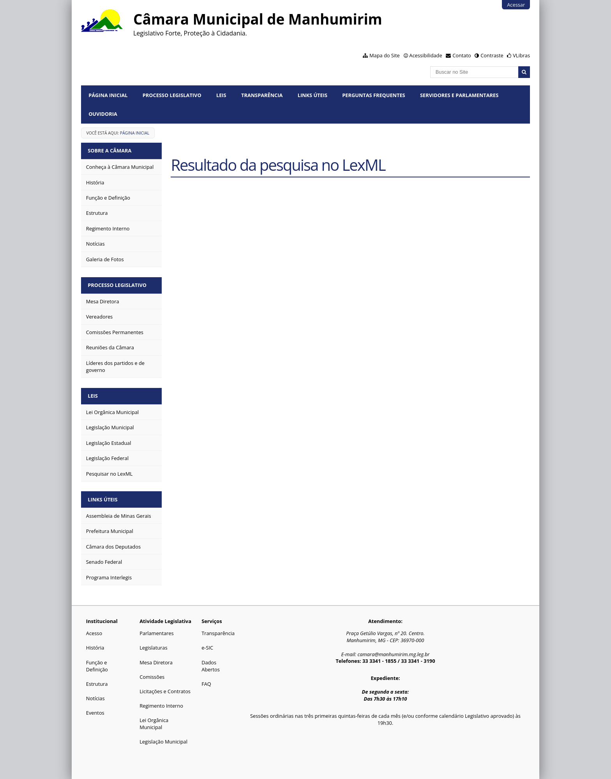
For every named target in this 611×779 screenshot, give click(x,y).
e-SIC (207, 645)
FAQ (206, 681)
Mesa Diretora (156, 659)
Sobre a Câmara (110, 150)
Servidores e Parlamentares (459, 95)
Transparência (262, 95)
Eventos (95, 709)
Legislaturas (153, 645)
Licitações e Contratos (165, 688)
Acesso (94, 630)
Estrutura (97, 681)
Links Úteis (312, 95)
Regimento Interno (161, 702)
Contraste (491, 55)
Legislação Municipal (163, 739)
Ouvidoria (102, 113)
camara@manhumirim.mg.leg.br (393, 651)
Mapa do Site (384, 55)
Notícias (95, 695)
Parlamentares (156, 630)
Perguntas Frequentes (373, 95)
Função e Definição (97, 663)
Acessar (516, 4)
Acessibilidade (425, 55)
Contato (461, 55)
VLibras (521, 55)
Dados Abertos (210, 663)
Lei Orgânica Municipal (154, 721)
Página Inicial (107, 95)
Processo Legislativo (172, 95)
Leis (221, 95)
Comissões (152, 674)
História (95, 645)
